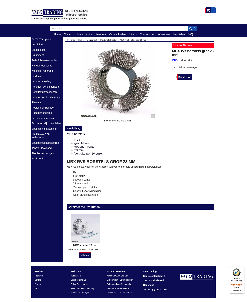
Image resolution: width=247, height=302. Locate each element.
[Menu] (242, 268)
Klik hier (85, 255)
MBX (175, 59)
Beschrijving (73, 128)
